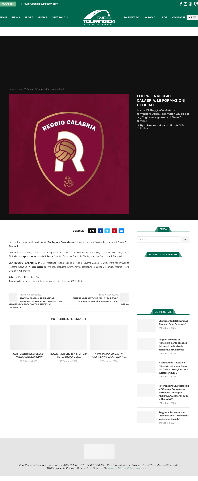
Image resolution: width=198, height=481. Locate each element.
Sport (28, 17)
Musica (42, 17)
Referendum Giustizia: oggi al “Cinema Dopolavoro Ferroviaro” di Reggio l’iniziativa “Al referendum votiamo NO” (174, 393)
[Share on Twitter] (107, 230)
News (16, 17)
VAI (185, 239)
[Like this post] (93, 230)
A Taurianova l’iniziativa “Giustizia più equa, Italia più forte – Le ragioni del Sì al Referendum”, (173, 368)
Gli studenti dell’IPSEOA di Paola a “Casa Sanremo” (53, 4)
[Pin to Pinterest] (114, 230)
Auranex (112, 473)
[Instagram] (185, 4)
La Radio (149, 17)
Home (4, 17)
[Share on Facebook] (100, 230)
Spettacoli (60, 17)
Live (165, 17)
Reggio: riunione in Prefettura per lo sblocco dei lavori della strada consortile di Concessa (173, 344)
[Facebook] (181, 4)
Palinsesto (131, 17)
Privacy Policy (143, 473)
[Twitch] (196, 4)
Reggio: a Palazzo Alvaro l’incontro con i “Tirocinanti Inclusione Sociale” (173, 418)
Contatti (178, 17)
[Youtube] (190, 4)
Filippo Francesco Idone (152, 125)
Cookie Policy (126, 473)
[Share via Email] (121, 230)
